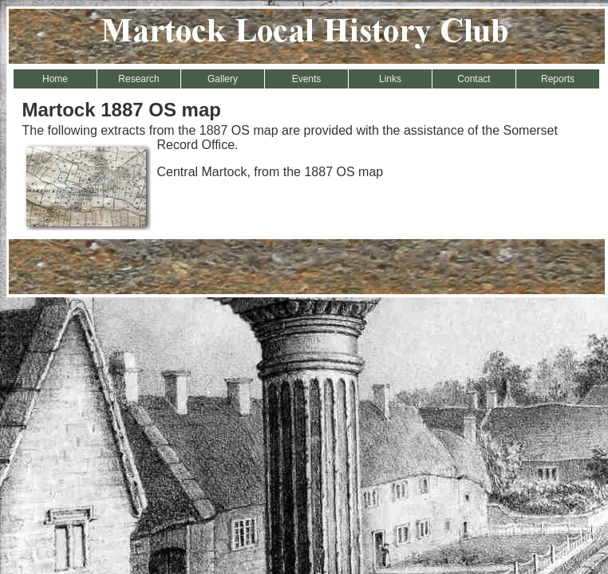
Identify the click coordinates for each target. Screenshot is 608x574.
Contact (473, 79)
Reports (557, 79)
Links (390, 79)
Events (307, 79)
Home (55, 79)
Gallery (222, 79)
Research (138, 79)
